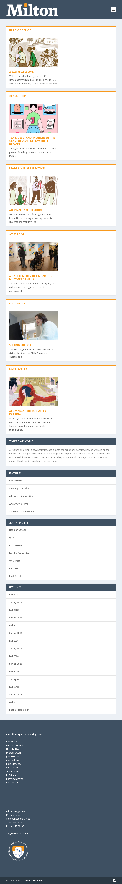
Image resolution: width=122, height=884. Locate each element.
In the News (15, 545)
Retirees (13, 568)
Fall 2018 (14, 686)
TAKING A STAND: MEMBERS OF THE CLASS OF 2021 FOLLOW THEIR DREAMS (32, 141)
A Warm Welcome (21, 71)
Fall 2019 (14, 671)
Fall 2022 (14, 625)
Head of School (17, 529)
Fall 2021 (14, 640)
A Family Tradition (19, 488)
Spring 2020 (15, 663)
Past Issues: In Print (19, 709)
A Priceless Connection (21, 496)
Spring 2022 (15, 632)
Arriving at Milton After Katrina (27, 412)
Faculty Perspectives (20, 553)
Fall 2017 (14, 702)
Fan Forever (15, 480)
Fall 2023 (14, 609)
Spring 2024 (15, 602)
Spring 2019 (15, 679)
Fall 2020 (14, 656)
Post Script (15, 576)
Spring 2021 (15, 648)
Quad (12, 537)
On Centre (14, 560)
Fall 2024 (14, 594)
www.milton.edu (33, 880)
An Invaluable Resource (26, 210)
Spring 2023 (15, 617)
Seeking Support (21, 345)
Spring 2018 (15, 694)
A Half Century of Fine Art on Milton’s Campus (31, 277)
